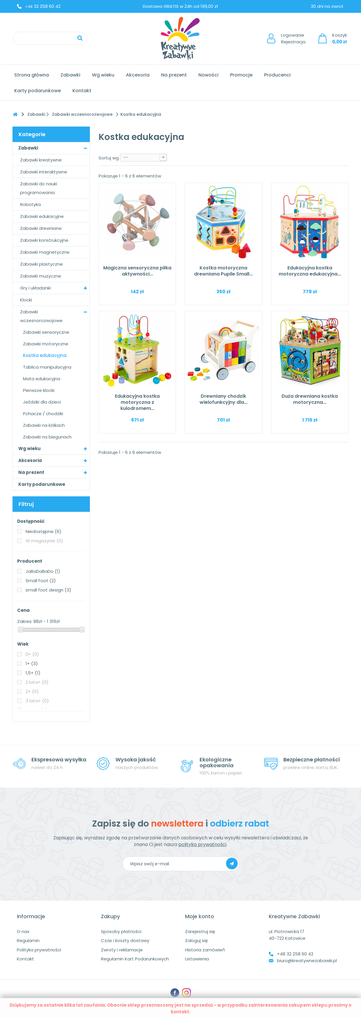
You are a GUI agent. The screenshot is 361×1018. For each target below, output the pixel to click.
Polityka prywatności (39, 950)
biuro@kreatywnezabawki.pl (307, 960)
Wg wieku (103, 75)
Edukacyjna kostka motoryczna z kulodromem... (137, 402)
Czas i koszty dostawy (125, 940)
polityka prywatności (202, 844)
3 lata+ (37, 701)
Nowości (208, 75)
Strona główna (31, 75)
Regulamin (28, 940)
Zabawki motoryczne (45, 344)
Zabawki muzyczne (40, 276)
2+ (32, 691)
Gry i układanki (35, 288)
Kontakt (81, 90)
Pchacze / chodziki (43, 414)
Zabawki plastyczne (41, 264)
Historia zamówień (205, 950)
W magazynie (44, 541)
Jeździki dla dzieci (42, 402)
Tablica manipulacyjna (47, 367)
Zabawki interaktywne (43, 172)
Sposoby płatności (121, 931)
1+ (32, 663)
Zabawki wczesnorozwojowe (41, 316)
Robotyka (30, 204)
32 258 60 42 (43, 6)
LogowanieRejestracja (293, 38)
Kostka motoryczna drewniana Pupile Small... (223, 271)
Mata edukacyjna (41, 379)
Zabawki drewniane (41, 228)
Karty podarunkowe (37, 90)
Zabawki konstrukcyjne (44, 240)
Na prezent (174, 75)
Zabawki (70, 75)
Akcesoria (138, 75)
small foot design (48, 590)
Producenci (277, 75)
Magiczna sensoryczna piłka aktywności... (137, 271)
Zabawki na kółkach (44, 425)
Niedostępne (43, 531)
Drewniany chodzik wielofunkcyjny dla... (224, 399)
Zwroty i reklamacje (122, 950)
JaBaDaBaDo (43, 571)
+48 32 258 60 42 (295, 954)
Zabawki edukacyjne (42, 216)
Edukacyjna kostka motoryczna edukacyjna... (310, 271)
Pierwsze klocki (38, 390)
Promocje (241, 75)
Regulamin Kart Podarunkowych (135, 959)
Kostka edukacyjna (45, 355)
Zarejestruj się (200, 931)
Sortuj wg (109, 158)
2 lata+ (37, 682)
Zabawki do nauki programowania (38, 188)
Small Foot (41, 581)
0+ (32, 654)
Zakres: (24, 621)
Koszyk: (340, 38)
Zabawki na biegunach (47, 437)
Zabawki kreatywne (41, 160)
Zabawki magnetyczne (45, 252)
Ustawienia (197, 959)
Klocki (26, 300)
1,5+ (33, 673)
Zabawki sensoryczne (46, 332)
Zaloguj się (196, 940)
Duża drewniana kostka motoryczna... (310, 399)
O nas (23, 931)
